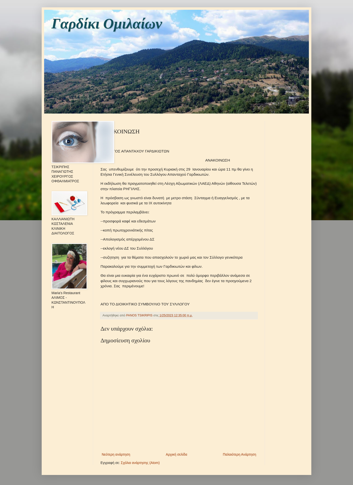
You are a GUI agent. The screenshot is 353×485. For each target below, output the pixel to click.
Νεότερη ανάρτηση (116, 454)
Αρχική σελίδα (176, 454)
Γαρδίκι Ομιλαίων (106, 23)
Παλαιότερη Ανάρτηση (239, 454)
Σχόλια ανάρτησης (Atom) (140, 463)
